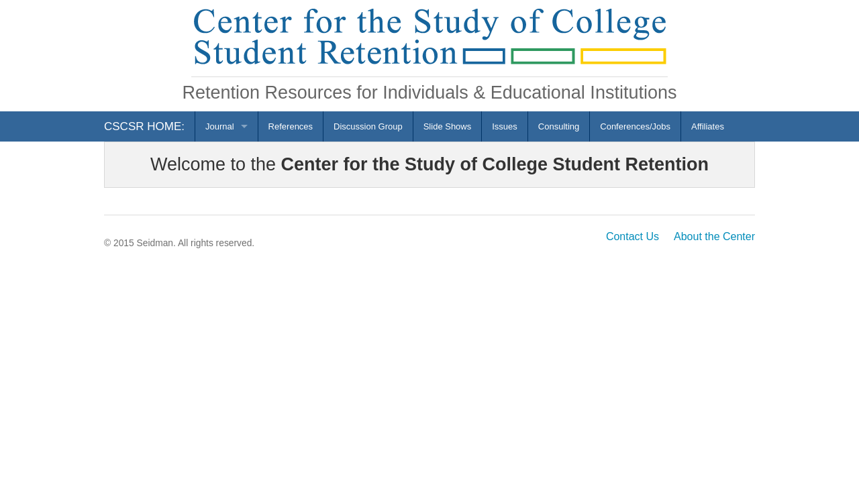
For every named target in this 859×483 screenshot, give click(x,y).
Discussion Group (368, 126)
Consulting (558, 126)
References (290, 126)
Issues (504, 126)
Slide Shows (447, 126)
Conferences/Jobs (635, 126)
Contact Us (632, 236)
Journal (219, 126)
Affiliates (707, 126)
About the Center (714, 236)
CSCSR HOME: (144, 126)
